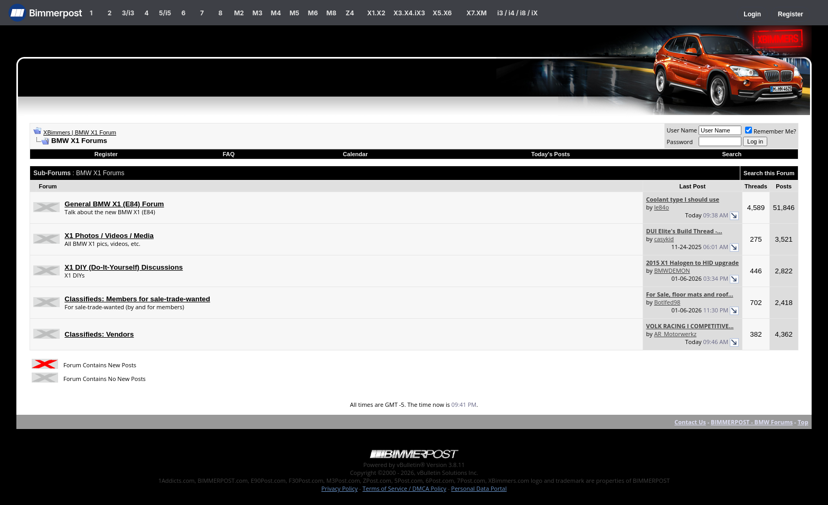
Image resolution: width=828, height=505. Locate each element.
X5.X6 (441, 13)
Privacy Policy (340, 488)
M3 (257, 13)
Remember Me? (770, 131)
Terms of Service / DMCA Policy (404, 488)
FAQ (229, 154)
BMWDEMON (672, 270)
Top (802, 422)
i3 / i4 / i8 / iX (517, 13)
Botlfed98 (667, 302)
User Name (681, 130)
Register (790, 14)
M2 (239, 13)
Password (679, 142)
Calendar (355, 154)
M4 (276, 13)
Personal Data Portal (478, 488)
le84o (661, 207)
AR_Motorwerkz (675, 334)
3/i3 (128, 13)
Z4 (349, 13)
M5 (294, 13)
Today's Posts (550, 154)
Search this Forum (769, 173)
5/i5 (165, 13)
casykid (664, 239)
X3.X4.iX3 (409, 13)
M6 (313, 13)
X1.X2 (376, 13)
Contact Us (690, 422)
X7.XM (476, 13)
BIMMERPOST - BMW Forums (752, 422)
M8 (331, 13)
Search (732, 154)
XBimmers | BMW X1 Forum (79, 132)
